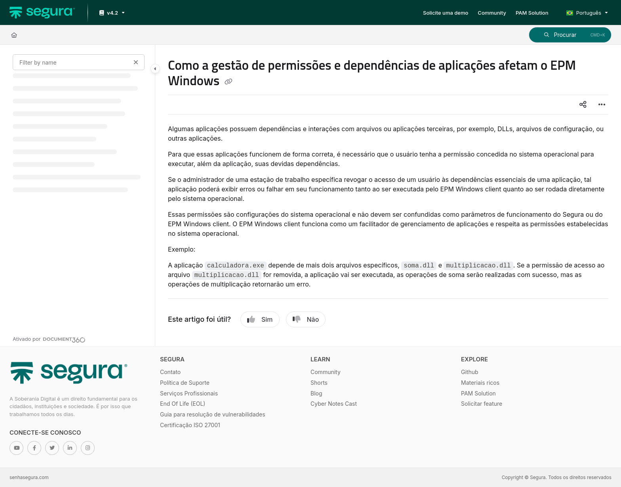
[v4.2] (111, 12)
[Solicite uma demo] (445, 13)
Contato (170, 372)
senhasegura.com (29, 477)
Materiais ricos (480, 382)
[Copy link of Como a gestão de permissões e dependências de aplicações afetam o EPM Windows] (228, 82)
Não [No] (306, 319)
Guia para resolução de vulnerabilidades (212, 414)
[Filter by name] (79, 62)
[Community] (492, 13)
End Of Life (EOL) (182, 403)
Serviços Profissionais (189, 393)
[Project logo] (42, 13)
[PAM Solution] (532, 13)
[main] (388, 195)
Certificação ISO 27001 (190, 425)
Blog (316, 393)
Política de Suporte (185, 382)
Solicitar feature (481, 403)
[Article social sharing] (583, 104)
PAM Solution (478, 393)
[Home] (14, 35)
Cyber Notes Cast (333, 403)
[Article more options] (602, 104)
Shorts (319, 382)
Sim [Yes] (260, 319)
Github (469, 372)
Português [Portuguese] (584, 13)
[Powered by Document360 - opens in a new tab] (49, 338)
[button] (570, 35)
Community (325, 372)
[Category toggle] (155, 68)
